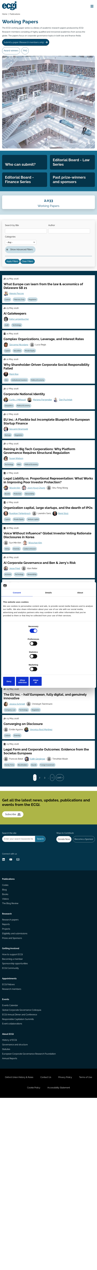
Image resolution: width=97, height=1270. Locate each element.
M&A (22, 526)
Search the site (10, 952)
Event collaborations (13, 1179)
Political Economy (41, 431)
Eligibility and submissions (15, 1073)
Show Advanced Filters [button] (23, 281)
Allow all (79, 662)
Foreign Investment (53, 867)
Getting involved (11, 1091)
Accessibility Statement (71, 1256)
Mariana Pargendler (45, 454)
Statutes (7, 1209)
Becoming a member (13, 1103)
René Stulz (67, 584)
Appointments (10, 1126)
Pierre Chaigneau (19, 733)
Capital (9, 399)
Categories (57, 266)
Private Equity (34, 399)
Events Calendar (11, 1158)
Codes (6, 1018)
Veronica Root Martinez (44, 827)
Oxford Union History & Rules (26, 1244)
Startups (9, 493)
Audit (8, 370)
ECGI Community (11, 1114)
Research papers (11, 1058)
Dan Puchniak (69, 454)
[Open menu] (90, 6)
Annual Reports (10, 1219)
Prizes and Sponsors (13, 1078)
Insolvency (24, 773)
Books (6, 1028)
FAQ (28, 59)
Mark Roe (15, 425)
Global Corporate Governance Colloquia (22, 1163)
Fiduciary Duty (22, 341)
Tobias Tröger (62, 704)
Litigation (34, 682)
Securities (20, 399)
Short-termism (32, 740)
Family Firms (11, 867)
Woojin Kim (16, 552)
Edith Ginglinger (40, 860)
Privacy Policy (78, 1244)
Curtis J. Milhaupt (19, 454)
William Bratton (18, 675)
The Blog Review (11, 1038)
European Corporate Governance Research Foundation (29, 1214)
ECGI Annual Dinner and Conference (20, 1169)
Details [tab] (48, 613)
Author (10, 266)
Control (9, 341)
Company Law (11, 711)
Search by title (14, 253)
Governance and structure (15, 1204)
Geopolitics (10, 460)
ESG (7, 431)
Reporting (18, 740)
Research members (12, 1138)
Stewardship (33, 559)
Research (8, 1051)
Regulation (37, 341)
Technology (19, 370)
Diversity (20, 834)
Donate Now (61, 959)
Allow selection (48, 662)
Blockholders (25, 867)
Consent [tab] (17, 613)
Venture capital (37, 591)
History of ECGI (10, 1199)
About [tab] (80, 613)
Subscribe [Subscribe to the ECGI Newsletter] (15, 927)
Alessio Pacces (18, 334)
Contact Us (55, 1244)
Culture (9, 834)
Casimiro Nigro (40, 704)
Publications (16, 15)
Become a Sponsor (82, 959)
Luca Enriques (18, 704)
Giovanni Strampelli (20, 486)
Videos (6, 1033)
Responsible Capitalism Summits (19, 1174)
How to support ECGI (13, 1098)
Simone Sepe (40, 675)
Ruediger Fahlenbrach (21, 584)
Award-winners (12, 59)
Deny (17, 662)
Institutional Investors (22, 431)
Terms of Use (20, 1256)
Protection (20, 559)
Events (6, 1151)
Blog (5, 1023)
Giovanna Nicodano (20, 392)
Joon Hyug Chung (39, 552)
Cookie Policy (43, 1256)
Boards (9, 559)
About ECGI (9, 1192)
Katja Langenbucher (21, 363)
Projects (7, 1068)
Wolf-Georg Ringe (19, 766)
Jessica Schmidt (19, 798)
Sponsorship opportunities (16, 1108)
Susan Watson (18, 519)
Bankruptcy (10, 773)
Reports (7, 1063)
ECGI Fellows (9, 1133)
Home (5, 15)
